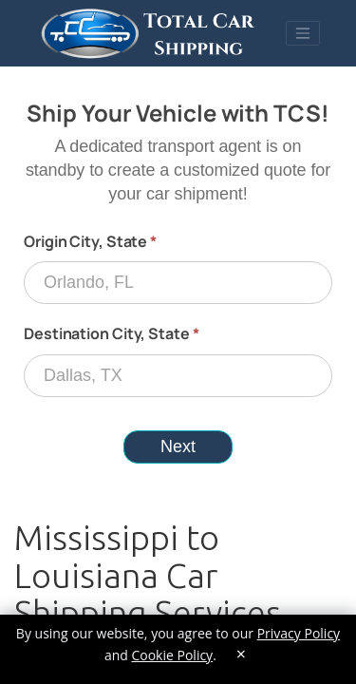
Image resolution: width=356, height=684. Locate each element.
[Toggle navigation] (303, 33)
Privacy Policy (298, 633)
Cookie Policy (172, 655)
